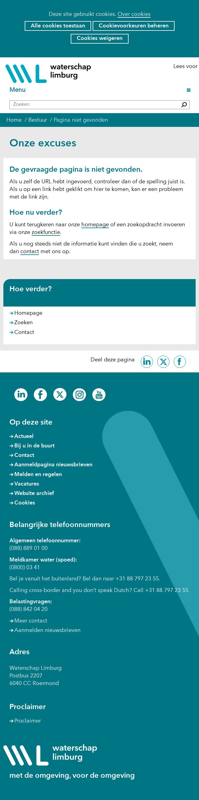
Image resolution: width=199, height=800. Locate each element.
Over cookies (134, 14)
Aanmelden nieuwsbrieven (47, 630)
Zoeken (23, 322)
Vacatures (26, 484)
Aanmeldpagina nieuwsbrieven (53, 465)
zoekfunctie (46, 232)
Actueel (24, 436)
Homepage (28, 313)
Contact (24, 332)
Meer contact (30, 621)
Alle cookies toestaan (58, 26)
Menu (18, 90)
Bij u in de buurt (34, 446)
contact (29, 251)
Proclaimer (27, 721)
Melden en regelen (38, 474)
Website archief (34, 493)
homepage (95, 225)
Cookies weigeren (100, 38)
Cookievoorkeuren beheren (134, 26)
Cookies (24, 503)
